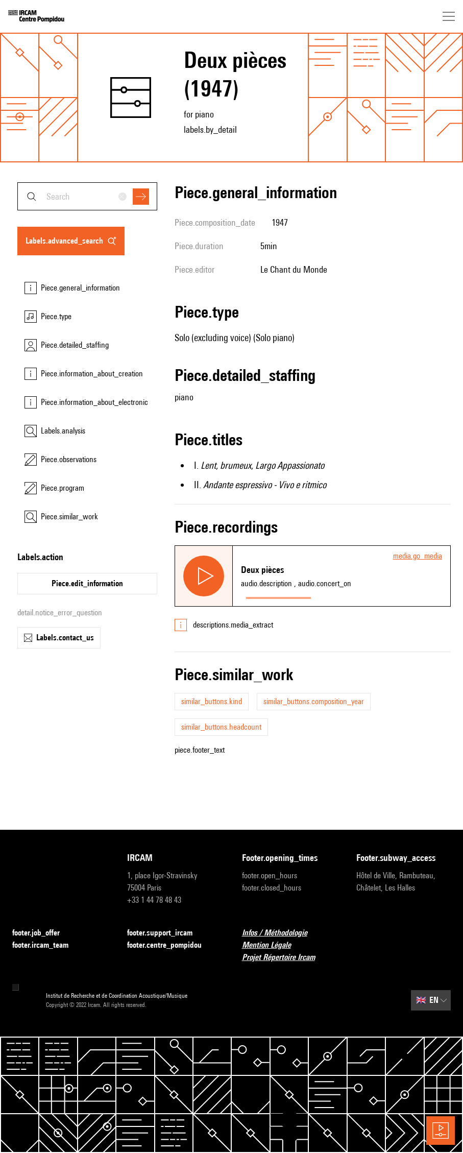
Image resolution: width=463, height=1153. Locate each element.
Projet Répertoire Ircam (284, 957)
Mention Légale (272, 945)
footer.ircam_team (46, 945)
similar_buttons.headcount (221, 727)
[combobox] (87, 196)
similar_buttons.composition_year (313, 701)
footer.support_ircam (166, 933)
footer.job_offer (42, 933)
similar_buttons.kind (211, 701)
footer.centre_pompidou (170, 945)
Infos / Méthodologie (281, 933)
